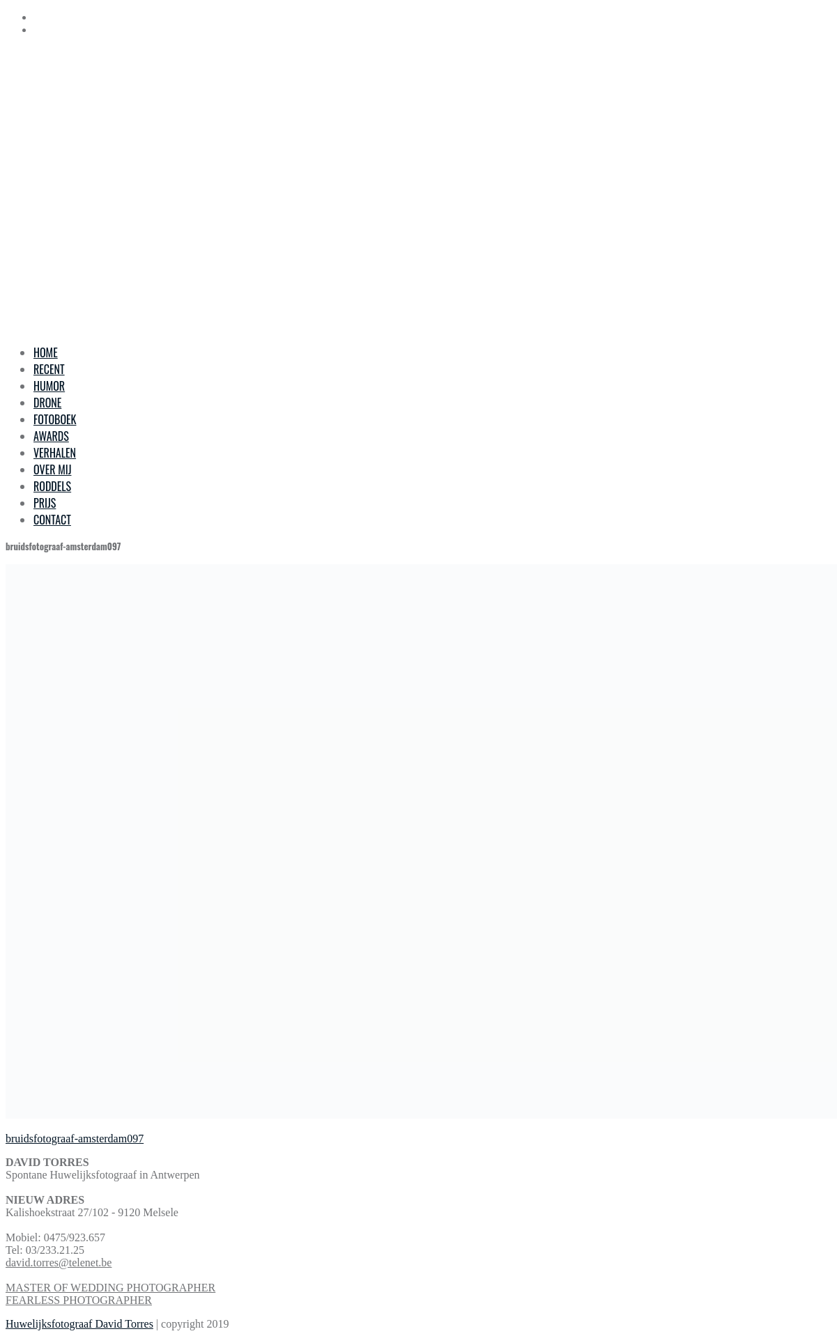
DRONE (47, 402)
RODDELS (52, 486)
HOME (45, 352)
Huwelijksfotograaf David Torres (79, 1324)
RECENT (49, 369)
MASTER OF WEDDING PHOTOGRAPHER (110, 1288)
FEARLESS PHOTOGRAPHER (79, 1300)
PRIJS (44, 503)
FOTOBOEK (54, 419)
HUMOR (49, 386)
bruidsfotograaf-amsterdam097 (75, 1138)
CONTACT (52, 519)
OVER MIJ (52, 469)
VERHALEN (54, 452)
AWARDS (51, 436)
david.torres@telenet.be (59, 1262)
